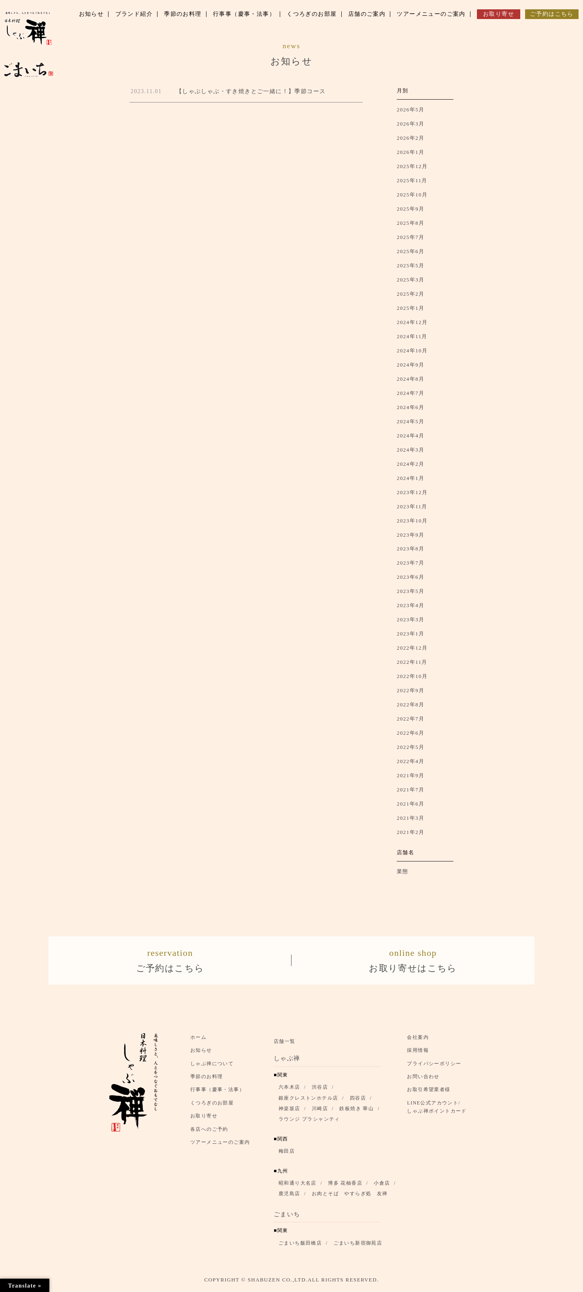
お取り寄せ (203, 1120)
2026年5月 (410, 110)
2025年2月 (410, 294)
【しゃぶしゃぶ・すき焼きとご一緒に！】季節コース (251, 91)
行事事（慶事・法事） (217, 1093)
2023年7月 (410, 563)
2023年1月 (410, 634)
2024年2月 (410, 464)
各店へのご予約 (209, 1133)
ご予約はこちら (170, 961)
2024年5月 (410, 421)
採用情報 (418, 1054)
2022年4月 (410, 761)
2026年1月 (410, 152)
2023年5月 (410, 591)
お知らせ (201, 1054)
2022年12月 (412, 648)
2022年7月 (410, 719)
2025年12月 (412, 166)
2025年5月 (410, 265)
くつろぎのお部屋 (212, 1106)
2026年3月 (410, 124)
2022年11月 (412, 662)
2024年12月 (412, 322)
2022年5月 (410, 747)
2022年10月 (412, 676)
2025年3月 (410, 280)
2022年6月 (410, 733)
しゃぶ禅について (212, 1067)
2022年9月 (410, 690)
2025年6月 (410, 251)
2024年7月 (410, 393)
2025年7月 (410, 237)
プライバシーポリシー (434, 1067)
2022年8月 (410, 704)
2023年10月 (412, 521)
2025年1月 (410, 308)
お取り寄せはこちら (413, 961)
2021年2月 (410, 832)
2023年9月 (410, 535)
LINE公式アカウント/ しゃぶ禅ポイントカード (439, 1110)
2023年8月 (410, 549)
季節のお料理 (206, 1080)
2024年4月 (410, 436)
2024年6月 (410, 407)
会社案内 (418, 1041)
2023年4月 (410, 605)
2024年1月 (410, 478)
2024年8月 (410, 379)
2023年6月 (410, 577)
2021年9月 (410, 775)
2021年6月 (410, 804)
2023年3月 (410, 619)
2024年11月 (412, 336)
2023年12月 (412, 492)
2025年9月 (410, 209)
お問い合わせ (423, 1080)
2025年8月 (410, 223)
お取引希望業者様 (428, 1093)
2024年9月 (410, 365)
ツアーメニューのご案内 (220, 1146)
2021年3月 (410, 818)
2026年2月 (410, 138)
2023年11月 (412, 506)
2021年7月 (410, 790)
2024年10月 (412, 351)
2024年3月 (410, 450)
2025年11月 (412, 180)
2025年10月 (412, 195)
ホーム (198, 1041)
